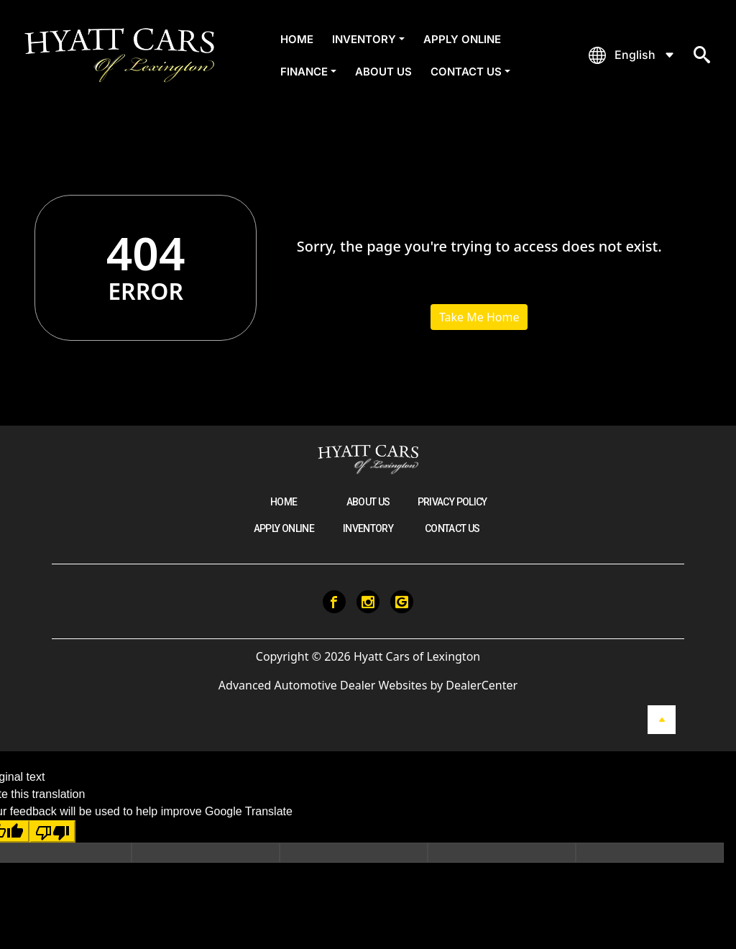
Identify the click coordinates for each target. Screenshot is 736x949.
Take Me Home (479, 317)
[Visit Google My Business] (401, 601)
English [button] (635, 54)
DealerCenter (482, 685)
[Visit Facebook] (334, 601)
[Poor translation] (52, 831)
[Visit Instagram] (368, 601)
